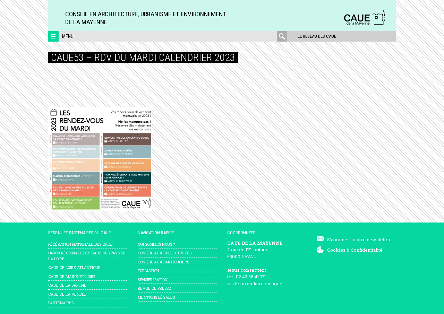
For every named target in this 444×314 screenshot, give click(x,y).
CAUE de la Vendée (67, 294)
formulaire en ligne (261, 283)
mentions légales (156, 297)
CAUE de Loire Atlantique (74, 267)
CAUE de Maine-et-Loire (72, 276)
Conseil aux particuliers (163, 261)
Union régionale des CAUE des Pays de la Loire (87, 255)
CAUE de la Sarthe (67, 285)
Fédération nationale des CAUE (80, 244)
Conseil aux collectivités (164, 252)
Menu (68, 36)
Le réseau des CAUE (317, 36)
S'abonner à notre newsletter (359, 239)
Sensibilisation (153, 279)
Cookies (336, 250)
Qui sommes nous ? (156, 244)
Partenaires (61, 302)
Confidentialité (367, 250)
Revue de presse (154, 288)
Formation (148, 270)
